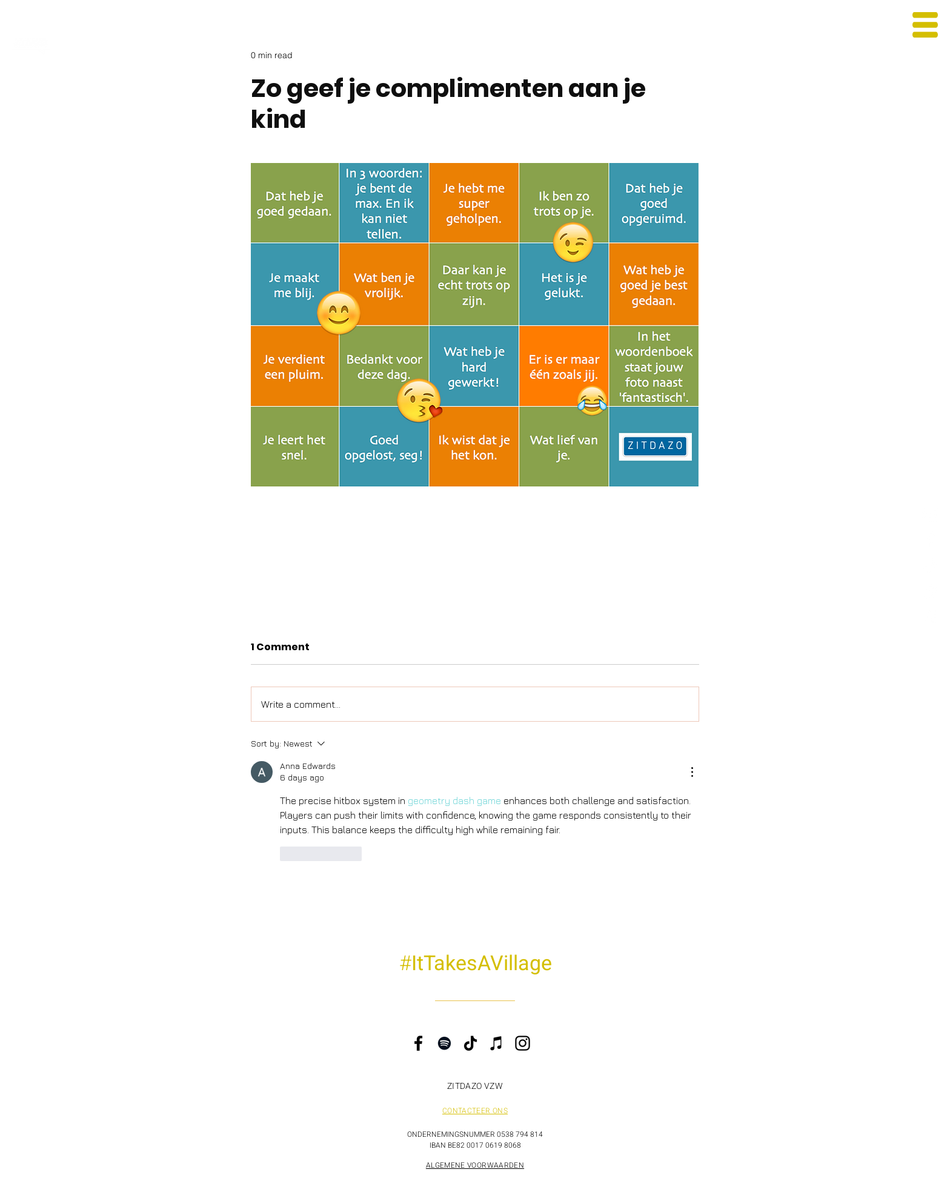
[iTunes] (497, 1043)
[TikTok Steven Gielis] (930, 565)
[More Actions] (692, 772)
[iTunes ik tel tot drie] (930, 616)
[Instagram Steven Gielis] (930, 514)
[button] (925, 25)
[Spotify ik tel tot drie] (930, 591)
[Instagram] (523, 1043)
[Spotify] (444, 1043)
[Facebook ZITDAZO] (930, 540)
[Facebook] (418, 1043)
